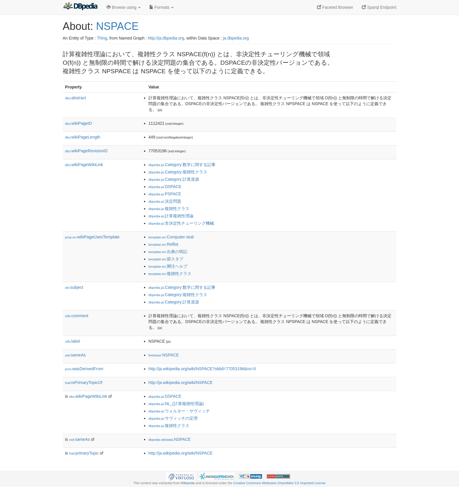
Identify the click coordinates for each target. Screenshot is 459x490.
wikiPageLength (82, 137)
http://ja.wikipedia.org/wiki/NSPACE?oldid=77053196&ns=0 (202, 368)
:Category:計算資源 (173, 179)
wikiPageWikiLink (84, 164)
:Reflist (163, 244)
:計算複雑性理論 (170, 216)
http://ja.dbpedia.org (166, 38)
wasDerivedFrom (84, 368)
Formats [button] (161, 7)
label (72, 341)
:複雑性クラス (168, 208)
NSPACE (117, 26)
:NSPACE (163, 355)
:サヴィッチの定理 (173, 418)
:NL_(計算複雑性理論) (176, 403)
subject (74, 287)
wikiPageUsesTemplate (92, 237)
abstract (75, 97)
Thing (102, 38)
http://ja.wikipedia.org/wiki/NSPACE (180, 382)
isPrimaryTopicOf (83, 382)
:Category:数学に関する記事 (181, 164)
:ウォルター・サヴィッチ (179, 411)
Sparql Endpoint (379, 7)
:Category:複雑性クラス (177, 172)
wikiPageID (78, 123)
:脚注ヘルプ (167, 266)
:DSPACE (164, 186)
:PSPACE (164, 194)
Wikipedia (188, 483)
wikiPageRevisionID (86, 150)
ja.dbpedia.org (236, 38)
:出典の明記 (167, 251)
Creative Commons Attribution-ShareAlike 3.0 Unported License (279, 483)
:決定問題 (164, 201)
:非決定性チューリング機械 (181, 223)
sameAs (75, 355)
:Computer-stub (171, 237)
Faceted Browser (335, 7)
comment (76, 315)
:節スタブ (165, 259)
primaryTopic (84, 453)
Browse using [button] (124, 7)
